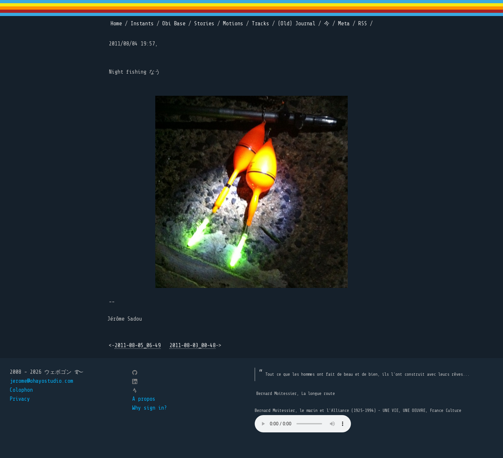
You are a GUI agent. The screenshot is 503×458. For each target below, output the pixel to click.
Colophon (21, 390)
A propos (143, 399)
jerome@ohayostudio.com (41, 381)
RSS (362, 23)
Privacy (20, 399)
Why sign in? (149, 408)
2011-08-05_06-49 (138, 345)
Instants (142, 23)
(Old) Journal (296, 23)
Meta (344, 23)
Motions (233, 23)
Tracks (260, 23)
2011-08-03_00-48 (192, 345)
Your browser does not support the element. (303, 423)
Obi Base (173, 23)
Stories (204, 23)
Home (116, 23)
